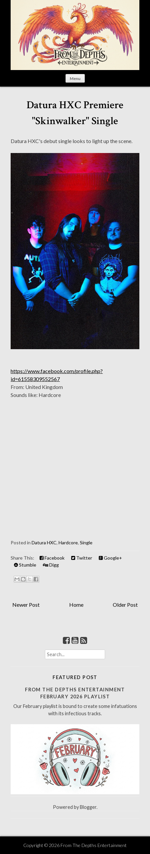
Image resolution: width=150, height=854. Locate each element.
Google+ (110, 558)
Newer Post (26, 604)
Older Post (125, 604)
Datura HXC (44, 542)
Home (76, 604)
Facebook (52, 558)
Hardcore (68, 542)
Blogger (88, 807)
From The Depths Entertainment (94, 845)
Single (86, 542)
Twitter (81, 558)
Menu (75, 78)
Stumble (25, 565)
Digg (51, 565)
